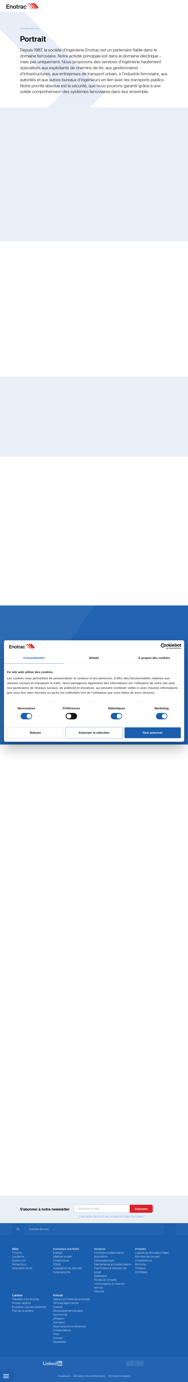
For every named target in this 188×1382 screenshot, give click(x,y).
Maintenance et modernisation (112, 1264)
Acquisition (101, 1256)
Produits (140, 1249)
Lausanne (18, 1256)
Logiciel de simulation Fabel (152, 1253)
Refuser (35, 732)
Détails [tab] (94, 657)
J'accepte (109, 1216)
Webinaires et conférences (69, 1326)
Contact (58, 1338)
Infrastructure (61, 1260)
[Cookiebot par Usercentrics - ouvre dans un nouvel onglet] (163, 646)
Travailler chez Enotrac (25, 1299)
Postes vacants (21, 1303)
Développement (104, 1260)
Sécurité (99, 1291)
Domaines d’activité (66, 1249)
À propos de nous (29, 28)
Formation (59, 1322)
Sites (56, 1334)
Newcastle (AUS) (22, 1268)
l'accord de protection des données (118, 1217)
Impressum (64, 1376)
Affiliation (58, 1318)
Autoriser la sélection (94, 732)
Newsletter (59, 1342)
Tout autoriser (152, 732)
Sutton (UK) (19, 1260)
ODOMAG (141, 1272)
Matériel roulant (62, 1256)
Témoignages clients (65, 1303)
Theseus (140, 1268)
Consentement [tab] (33, 657)
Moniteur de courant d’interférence (147, 1258)
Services (99, 1249)
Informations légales (119, 1376)
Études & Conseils (105, 1280)
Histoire (57, 1307)
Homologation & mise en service (109, 1285)
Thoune (17, 1253)
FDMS (57, 1264)
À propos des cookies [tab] (154, 657)
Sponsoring (60, 1314)
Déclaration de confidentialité (89, 1376)
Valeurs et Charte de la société (71, 1299)
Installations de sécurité (67, 1268)
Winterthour (19, 1264)
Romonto (140, 1264)
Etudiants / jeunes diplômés (29, 1307)
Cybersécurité (61, 1272)
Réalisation (101, 1276)
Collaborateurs (62, 1330)
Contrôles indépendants (109, 1253)
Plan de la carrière (22, 1311)
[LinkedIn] (53, 1363)
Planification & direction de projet (110, 1270)
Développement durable (68, 1311)
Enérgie (57, 1253)
